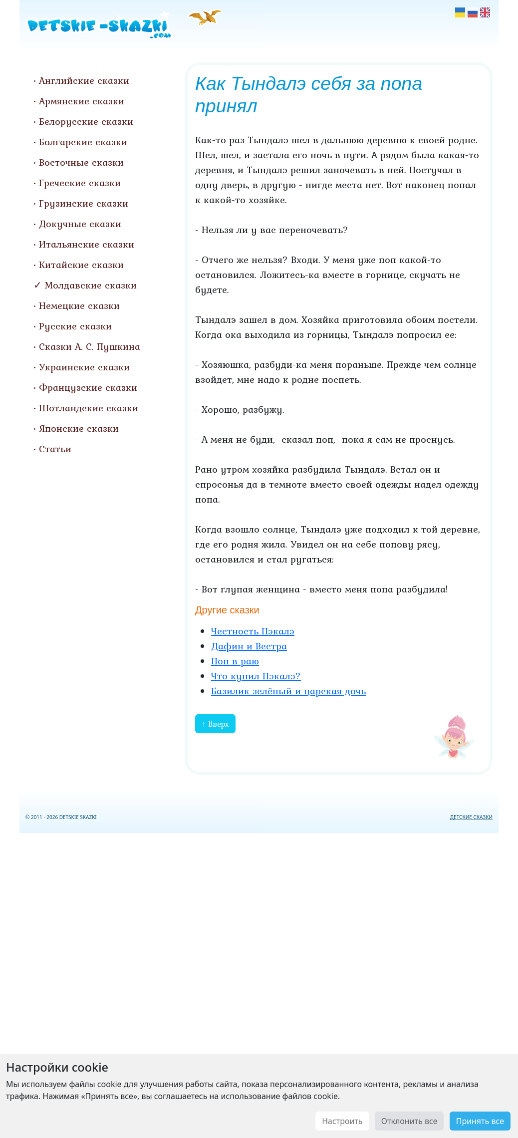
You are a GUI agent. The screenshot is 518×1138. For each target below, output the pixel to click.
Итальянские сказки (86, 244)
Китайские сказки (81, 264)
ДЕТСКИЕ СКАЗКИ (471, 817)
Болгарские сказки (83, 141)
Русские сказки (75, 325)
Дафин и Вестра (249, 645)
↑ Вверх (215, 724)
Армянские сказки (81, 100)
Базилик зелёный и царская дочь (288, 690)
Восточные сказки (81, 162)
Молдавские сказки (91, 285)
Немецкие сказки (79, 305)
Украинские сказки (84, 366)
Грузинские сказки (83, 203)
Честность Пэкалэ (252, 630)
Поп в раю (235, 660)
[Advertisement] (259, 983)
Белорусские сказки (86, 121)
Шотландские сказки (88, 407)
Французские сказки (88, 387)
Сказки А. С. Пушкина (89, 346)
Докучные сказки (80, 223)
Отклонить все (409, 1121)
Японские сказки (79, 428)
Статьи (55, 448)
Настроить (342, 1121)
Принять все (480, 1121)
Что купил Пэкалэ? (256, 675)
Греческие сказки (80, 182)
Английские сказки (84, 80)
